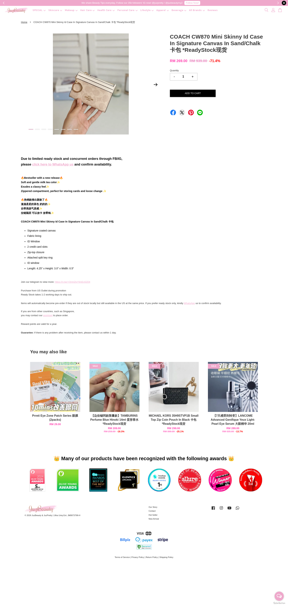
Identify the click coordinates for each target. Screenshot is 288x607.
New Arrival (154, 519)
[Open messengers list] (279, 596)
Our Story (153, 507)
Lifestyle (147, 10)
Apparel (162, 10)
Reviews (213, 10)
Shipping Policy (166, 557)
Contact (152, 511)
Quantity (174, 70)
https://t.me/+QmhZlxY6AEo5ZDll (72, 282)
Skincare (55, 10)
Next (155, 84)
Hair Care (87, 10)
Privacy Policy (138, 557)
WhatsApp (189, 303)
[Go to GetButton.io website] (279, 603)
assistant (48, 315)
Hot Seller (153, 515)
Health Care (106, 10)
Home (24, 22)
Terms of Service (122, 557)
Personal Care (127, 10)
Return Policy (152, 557)
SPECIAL (39, 10)
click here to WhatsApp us (52, 164)
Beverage (179, 10)
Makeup (71, 10)
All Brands (197, 10)
